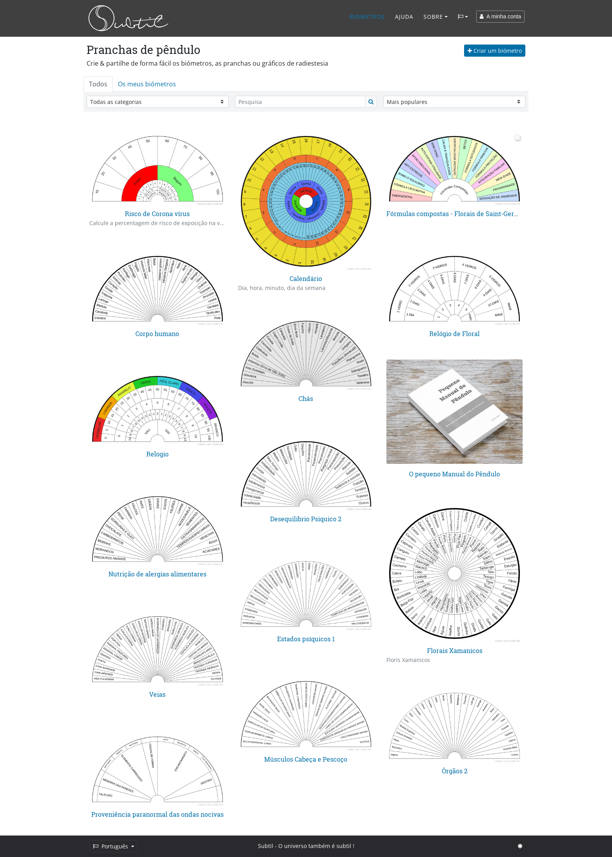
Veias (157, 694)
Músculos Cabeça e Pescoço (305, 759)
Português (111, 846)
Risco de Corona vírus (157, 213)
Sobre (433, 16)
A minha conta (500, 16)
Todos (98, 84)
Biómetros (367, 16)
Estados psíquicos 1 (306, 639)
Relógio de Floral (454, 333)
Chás (306, 398)
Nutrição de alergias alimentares (157, 574)
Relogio (157, 454)
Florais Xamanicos (454, 650)
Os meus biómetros (147, 84)
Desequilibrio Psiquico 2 (306, 519)
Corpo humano (157, 333)
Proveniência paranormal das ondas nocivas (157, 814)
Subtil (265, 846)
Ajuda (404, 16)
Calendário (306, 278)
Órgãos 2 (455, 771)
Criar (495, 50)
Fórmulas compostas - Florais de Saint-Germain (457, 213)
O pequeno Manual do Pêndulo (454, 474)
